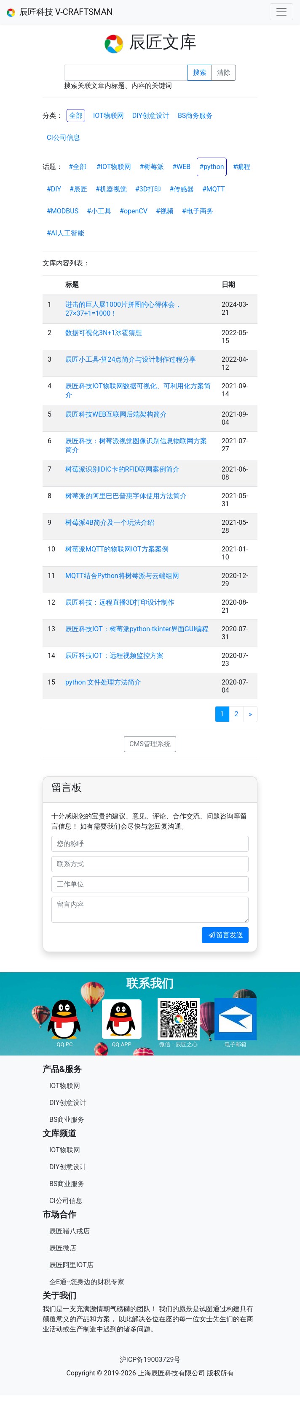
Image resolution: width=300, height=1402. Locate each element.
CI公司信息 (63, 138)
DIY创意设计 (150, 116)
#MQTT (213, 189)
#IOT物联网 (113, 167)
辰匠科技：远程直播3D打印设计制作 (120, 602)
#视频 (165, 211)
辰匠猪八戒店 (69, 1231)
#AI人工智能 (65, 233)
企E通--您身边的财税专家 (86, 1282)
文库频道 (59, 1133)
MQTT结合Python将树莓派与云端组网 (122, 576)
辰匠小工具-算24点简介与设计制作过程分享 (130, 359)
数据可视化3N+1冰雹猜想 (103, 333)
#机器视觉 (111, 189)
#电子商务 (197, 211)
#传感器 (181, 189)
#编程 (242, 167)
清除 (223, 72)
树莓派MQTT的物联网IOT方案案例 (117, 549)
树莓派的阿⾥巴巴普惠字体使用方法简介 (126, 496)
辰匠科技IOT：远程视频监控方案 (114, 656)
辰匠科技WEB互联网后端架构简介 (116, 414)
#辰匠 (78, 189)
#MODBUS (62, 211)
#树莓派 (151, 167)
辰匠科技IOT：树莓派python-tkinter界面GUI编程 (137, 629)
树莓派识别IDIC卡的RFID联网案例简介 (122, 469)
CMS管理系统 (150, 744)
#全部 (77, 167)
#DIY (54, 189)
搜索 (199, 72)
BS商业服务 (66, 1120)
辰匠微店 (62, 1248)
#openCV (133, 211)
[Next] (251, 714)
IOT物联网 (108, 116)
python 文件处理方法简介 (103, 682)
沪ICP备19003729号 (150, 1360)
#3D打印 (148, 189)
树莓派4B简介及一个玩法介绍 (109, 522)
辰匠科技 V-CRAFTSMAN (59, 12)
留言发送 (225, 935)
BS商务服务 (195, 116)
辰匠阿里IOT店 (71, 1265)
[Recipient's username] (126, 73)
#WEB (181, 167)
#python (211, 167)
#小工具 (99, 211)
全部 (76, 116)
